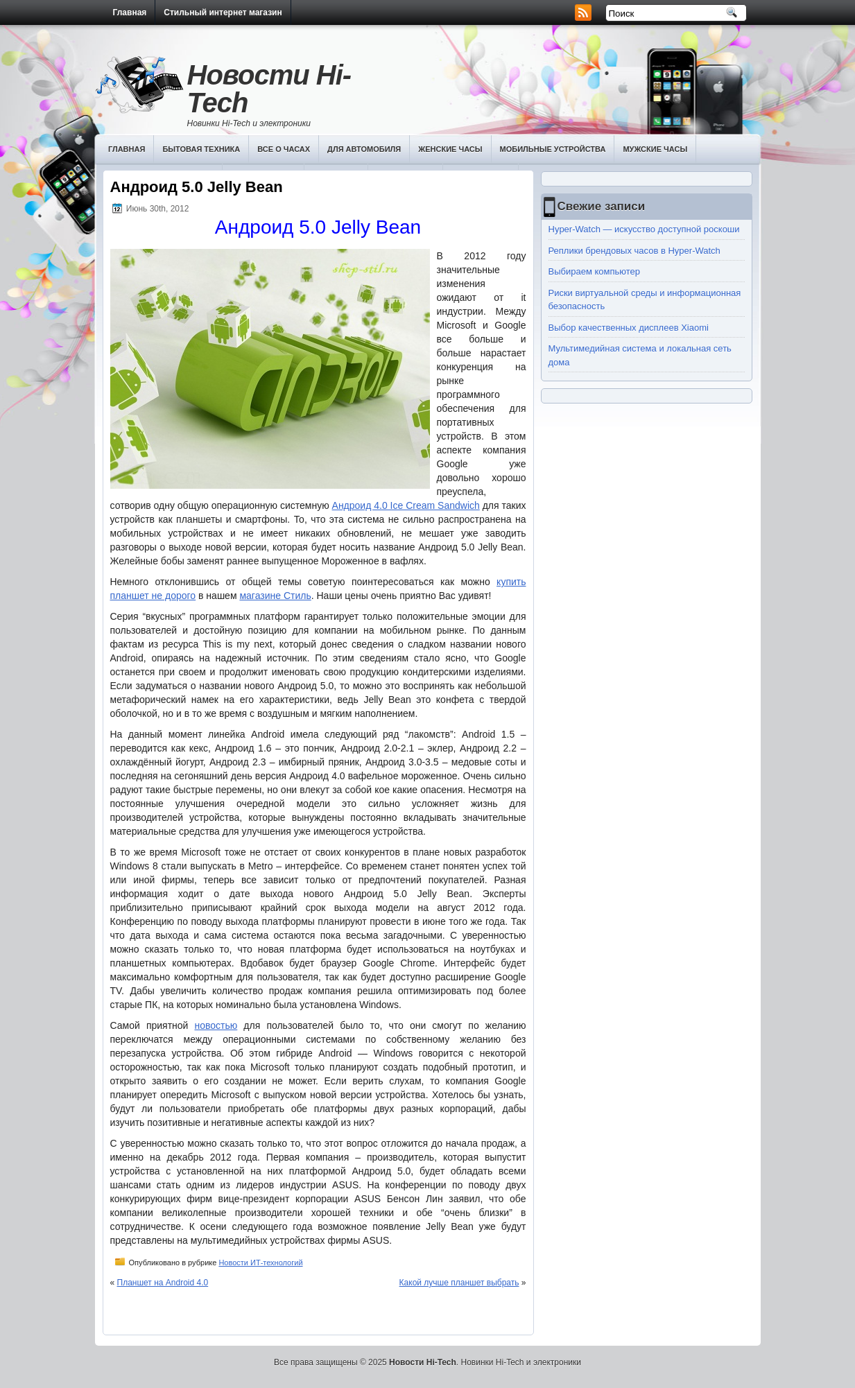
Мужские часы (655, 149)
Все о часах (283, 149)
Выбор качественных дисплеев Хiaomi (629, 327)
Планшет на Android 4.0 (163, 1282)
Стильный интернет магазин (223, 12)
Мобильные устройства (553, 149)
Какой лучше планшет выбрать (459, 1282)
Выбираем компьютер (595, 271)
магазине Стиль (275, 595)
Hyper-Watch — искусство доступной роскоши (644, 229)
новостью (215, 1025)
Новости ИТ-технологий (260, 1262)
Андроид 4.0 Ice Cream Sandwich (406, 505)
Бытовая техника (201, 149)
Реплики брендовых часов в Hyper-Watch (634, 250)
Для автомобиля (364, 149)
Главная (130, 12)
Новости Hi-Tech (269, 89)
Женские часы (450, 149)
